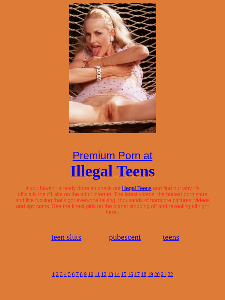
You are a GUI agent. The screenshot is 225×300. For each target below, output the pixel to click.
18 (143, 280)
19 (150, 280)
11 (97, 280)
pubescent (125, 239)
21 (163, 280)
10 (90, 280)
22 (170, 280)
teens (171, 239)
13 (110, 280)
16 (130, 280)
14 (117, 280)
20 (157, 280)
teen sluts (66, 239)
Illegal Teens (137, 189)
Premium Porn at (112, 156)
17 (137, 280)
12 (104, 280)
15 (123, 280)
